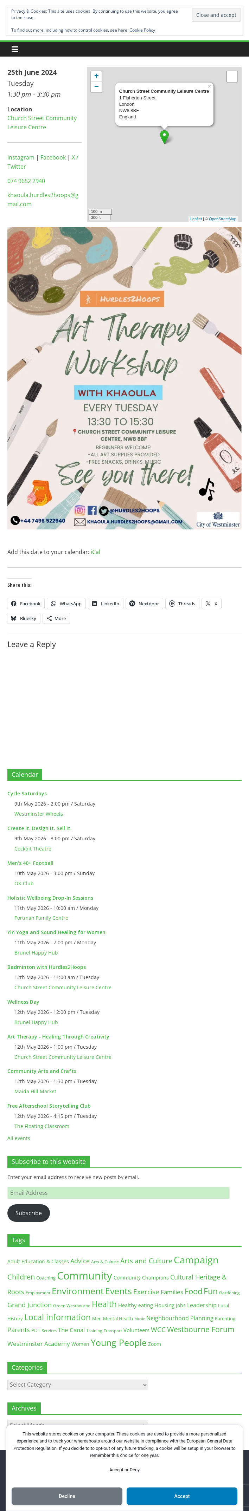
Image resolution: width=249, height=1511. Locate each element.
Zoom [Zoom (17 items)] (154, 1344)
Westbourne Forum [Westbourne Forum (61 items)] (200, 1329)
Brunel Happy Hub (36, 952)
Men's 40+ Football (30, 863)
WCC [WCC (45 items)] (158, 1329)
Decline (67, 1496)
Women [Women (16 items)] (80, 1344)
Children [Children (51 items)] (21, 1277)
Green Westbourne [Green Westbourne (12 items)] (71, 1306)
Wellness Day (23, 1001)
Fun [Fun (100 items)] (211, 1291)
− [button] (96, 87)
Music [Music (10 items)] (139, 1318)
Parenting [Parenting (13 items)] (225, 1319)
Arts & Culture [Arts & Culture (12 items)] (105, 1262)
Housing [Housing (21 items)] (164, 1305)
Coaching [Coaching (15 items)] (46, 1278)
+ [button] (96, 76)
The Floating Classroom (41, 1126)
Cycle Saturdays (27, 793)
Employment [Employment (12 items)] (38, 1293)
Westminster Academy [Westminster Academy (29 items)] (38, 1344)
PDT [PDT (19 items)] (35, 1330)
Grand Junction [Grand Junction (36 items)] (29, 1305)
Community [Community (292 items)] (84, 1276)
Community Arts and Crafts (41, 1071)
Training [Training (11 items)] (94, 1330)
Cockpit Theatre (32, 848)
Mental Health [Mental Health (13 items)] (118, 1319)
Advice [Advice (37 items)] (80, 1261)
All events (18, 1138)
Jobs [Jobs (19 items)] (181, 1305)
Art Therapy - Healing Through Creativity (58, 1036)
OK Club (24, 883)
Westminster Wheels (38, 813)
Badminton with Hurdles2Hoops (46, 967)
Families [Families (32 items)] (172, 1292)
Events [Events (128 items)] (118, 1291)
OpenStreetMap (222, 219)
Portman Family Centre (41, 917)
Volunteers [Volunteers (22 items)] (136, 1330)
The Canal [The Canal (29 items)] (71, 1330)
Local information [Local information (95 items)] (57, 1317)
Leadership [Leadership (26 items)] (202, 1305)
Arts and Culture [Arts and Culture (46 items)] (146, 1260)
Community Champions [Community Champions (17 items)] (141, 1277)
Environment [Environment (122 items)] (78, 1291)
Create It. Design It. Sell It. (39, 828)
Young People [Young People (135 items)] (119, 1342)
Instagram (20, 157)
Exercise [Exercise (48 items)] (146, 1291)
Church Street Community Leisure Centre (62, 987)
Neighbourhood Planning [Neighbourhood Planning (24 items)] (179, 1318)
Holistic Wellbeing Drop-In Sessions (50, 897)
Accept (182, 1496)
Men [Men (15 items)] (97, 1318)
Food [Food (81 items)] (193, 1291)
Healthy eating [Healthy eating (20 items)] (135, 1305)
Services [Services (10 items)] (49, 1330)
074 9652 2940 (26, 181)
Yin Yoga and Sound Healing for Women (56, 932)
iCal (95, 552)
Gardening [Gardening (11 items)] (229, 1292)
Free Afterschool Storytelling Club (49, 1105)
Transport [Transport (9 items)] (113, 1330)
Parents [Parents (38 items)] (18, 1330)
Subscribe (28, 1213)
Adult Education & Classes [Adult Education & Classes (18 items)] (38, 1261)
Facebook (53, 157)
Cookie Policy (142, 30)
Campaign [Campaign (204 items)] (196, 1259)
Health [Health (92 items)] (104, 1304)
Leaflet (196, 219)
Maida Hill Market (35, 1091)
